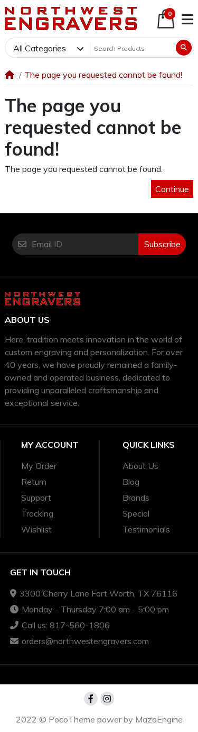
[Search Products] (131, 48)
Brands (135, 497)
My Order (38, 465)
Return (33, 481)
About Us (140, 465)
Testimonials (146, 529)
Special (135, 513)
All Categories (39, 48)
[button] (165, 19)
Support (36, 497)
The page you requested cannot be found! (103, 74)
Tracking (37, 513)
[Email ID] (85, 244)
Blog (130, 481)
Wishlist (36, 529)
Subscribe (162, 244)
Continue (172, 189)
